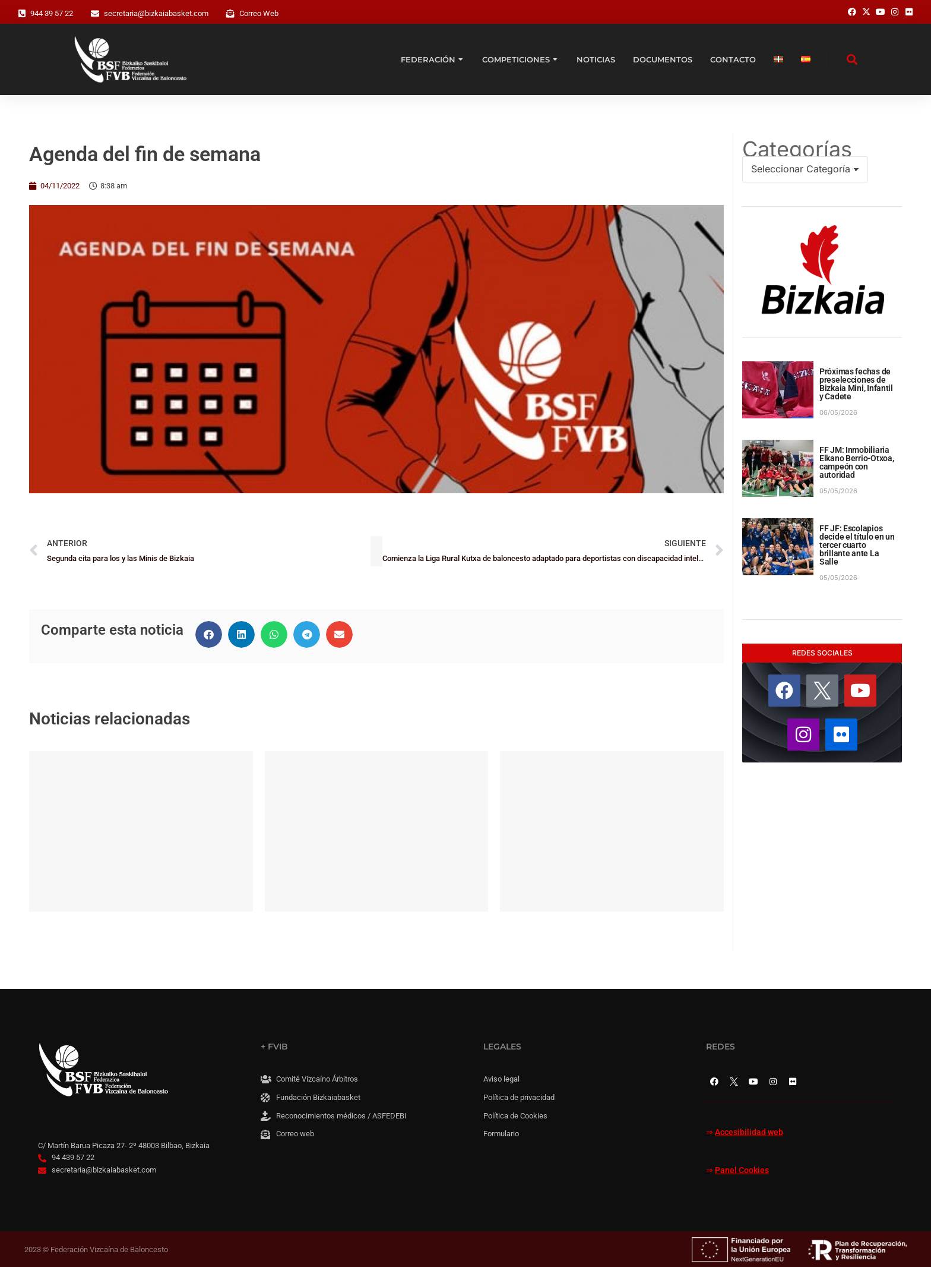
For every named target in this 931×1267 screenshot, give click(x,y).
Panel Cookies (742, 1170)
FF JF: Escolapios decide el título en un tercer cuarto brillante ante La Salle (857, 545)
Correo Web (258, 13)
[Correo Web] (230, 14)
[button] (208, 634)
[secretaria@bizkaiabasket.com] (95, 14)
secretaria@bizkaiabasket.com (156, 13)
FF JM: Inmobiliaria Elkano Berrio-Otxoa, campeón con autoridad (856, 462)
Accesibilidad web (749, 1132)
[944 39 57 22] (22, 14)
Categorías (797, 149)
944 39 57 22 (51, 13)
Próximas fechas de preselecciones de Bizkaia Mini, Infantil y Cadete (856, 384)
